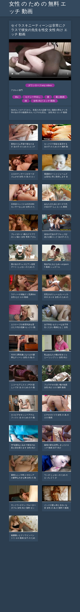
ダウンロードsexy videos (40, 85)
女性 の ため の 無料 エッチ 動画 (37, 7)
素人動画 (60, 97)
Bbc (17, 97)
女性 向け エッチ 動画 (44, 101)
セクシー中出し (33, 97)
